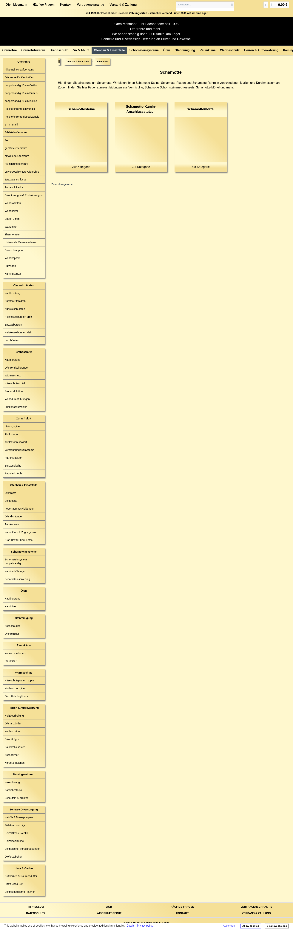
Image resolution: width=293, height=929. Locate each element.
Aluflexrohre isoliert (16, 442)
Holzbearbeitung (14, 715)
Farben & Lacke (14, 187)
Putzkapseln (12, 524)
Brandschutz (24, 351)
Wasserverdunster (15, 653)
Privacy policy (145, 925)
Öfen (24, 590)
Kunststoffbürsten (15, 308)
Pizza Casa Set (14, 883)
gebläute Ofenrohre (16, 148)
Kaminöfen (11, 606)
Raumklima (24, 645)
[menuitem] (205, 6)
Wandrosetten (13, 203)
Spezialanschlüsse (15, 179)
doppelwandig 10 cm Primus (21, 93)
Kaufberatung (12, 293)
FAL (7, 140)
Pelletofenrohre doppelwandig (22, 116)
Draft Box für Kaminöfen (19, 540)
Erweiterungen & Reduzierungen (23, 195)
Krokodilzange (13, 782)
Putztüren (10, 265)
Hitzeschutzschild (15, 383)
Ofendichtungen (14, 516)
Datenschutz (36, 913)
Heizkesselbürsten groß (18, 316)
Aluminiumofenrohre (16, 163)
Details (131, 925)
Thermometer (12, 234)
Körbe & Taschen (14, 762)
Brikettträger (12, 739)
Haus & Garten (24, 868)
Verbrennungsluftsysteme (19, 449)
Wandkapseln (12, 258)
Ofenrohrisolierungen (17, 367)
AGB (109, 906)
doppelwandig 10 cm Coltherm (22, 85)
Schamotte (11, 500)
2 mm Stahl (11, 124)
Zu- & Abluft (23, 418)
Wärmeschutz (13, 375)
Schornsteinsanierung (17, 579)
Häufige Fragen (44, 4)
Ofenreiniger (12, 633)
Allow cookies (250, 926)
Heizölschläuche (14, 840)
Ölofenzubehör (13, 856)
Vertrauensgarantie (90, 4)
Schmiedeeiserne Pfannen (20, 891)
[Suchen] (232, 4)
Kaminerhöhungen (15, 571)
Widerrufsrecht (109, 913)
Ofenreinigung (24, 618)
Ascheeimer (11, 754)
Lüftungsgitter (13, 426)
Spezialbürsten (13, 324)
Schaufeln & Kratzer (16, 797)
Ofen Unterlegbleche (17, 696)
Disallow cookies (277, 926)
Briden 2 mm (12, 218)
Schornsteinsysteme (24, 551)
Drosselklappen (14, 250)
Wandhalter (11, 210)
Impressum (36, 906)
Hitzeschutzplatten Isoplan (20, 680)
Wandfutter (11, 226)
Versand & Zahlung (123, 4)
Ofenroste (10, 492)
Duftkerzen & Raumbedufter (21, 876)
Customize (229, 925)
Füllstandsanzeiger (16, 825)
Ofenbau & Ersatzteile (23, 485)
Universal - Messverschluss (20, 242)
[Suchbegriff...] (205, 4)
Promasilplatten (14, 391)
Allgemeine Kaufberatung (19, 69)
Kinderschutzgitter (15, 688)
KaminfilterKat (13, 273)
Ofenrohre (23, 61)
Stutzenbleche (13, 465)
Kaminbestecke (14, 790)
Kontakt (65, 4)
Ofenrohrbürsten (23, 285)
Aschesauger (12, 625)
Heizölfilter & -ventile (17, 833)
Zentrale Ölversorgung (24, 809)
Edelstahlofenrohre (16, 132)
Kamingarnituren (23, 774)
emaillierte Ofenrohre (17, 155)
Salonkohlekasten (15, 747)
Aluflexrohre (12, 434)
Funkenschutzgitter (16, 406)
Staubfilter (10, 661)
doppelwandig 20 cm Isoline (21, 100)
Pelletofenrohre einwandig (20, 108)
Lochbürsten (12, 340)
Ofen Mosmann (16, 4)
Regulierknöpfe (13, 473)
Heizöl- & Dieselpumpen (19, 817)
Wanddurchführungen (17, 399)
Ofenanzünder (13, 723)
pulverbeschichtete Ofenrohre (22, 171)
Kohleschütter (13, 731)
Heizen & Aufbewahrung (24, 707)
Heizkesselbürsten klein (18, 332)
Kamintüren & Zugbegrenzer (21, 532)
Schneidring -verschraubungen (22, 848)
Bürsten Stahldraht (15, 301)
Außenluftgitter (13, 457)
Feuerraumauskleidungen (19, 508)
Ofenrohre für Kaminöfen (19, 77)
